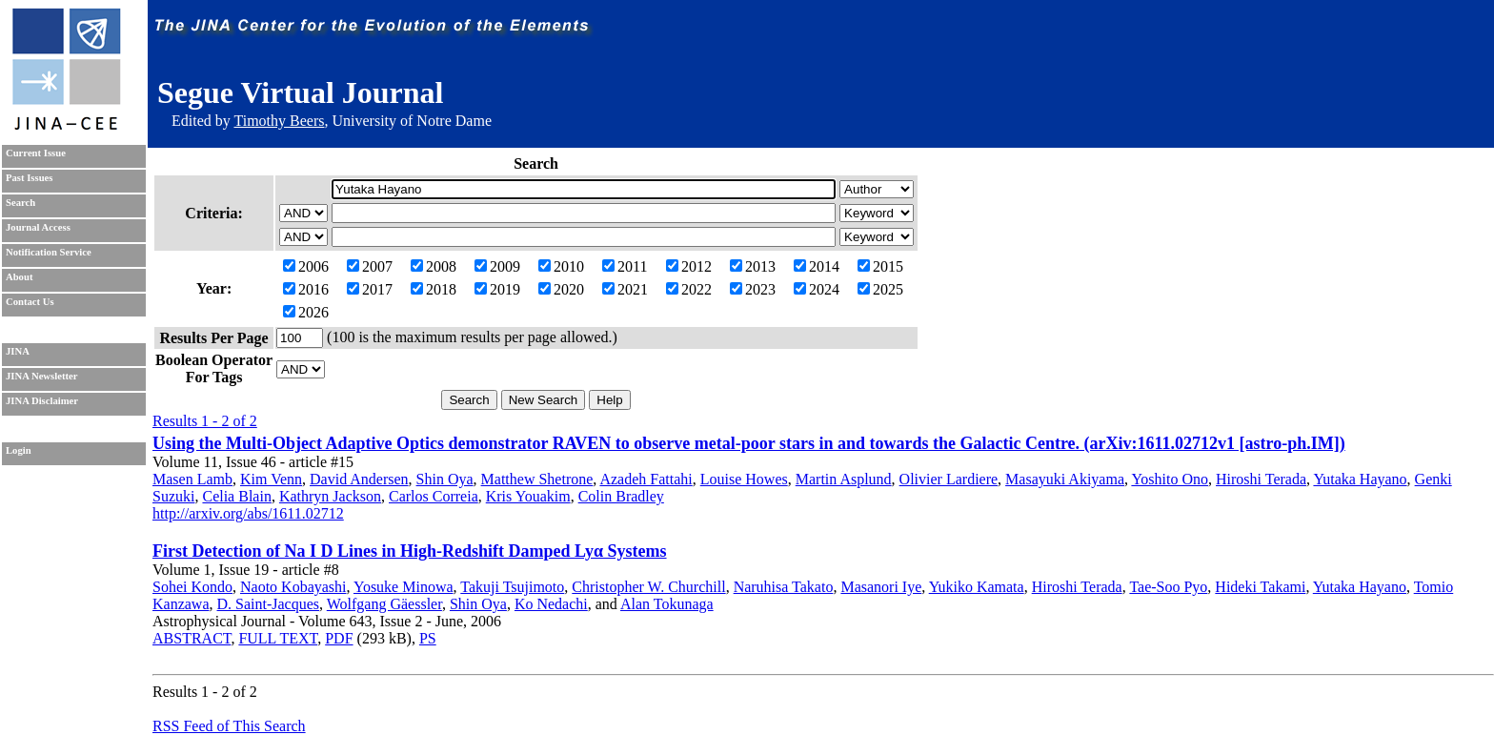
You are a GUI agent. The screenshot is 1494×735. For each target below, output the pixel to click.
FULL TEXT (277, 638)
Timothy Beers (278, 120)
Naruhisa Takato (784, 587)
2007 (370, 266)
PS (427, 638)
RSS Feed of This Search (229, 726)
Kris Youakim (528, 496)
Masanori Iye (880, 587)
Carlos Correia (433, 496)
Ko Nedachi (551, 604)
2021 (625, 289)
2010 (561, 266)
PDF (339, 638)
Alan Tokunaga (667, 604)
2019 (497, 289)
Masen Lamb (192, 479)
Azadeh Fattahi (645, 479)
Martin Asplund (844, 479)
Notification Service (48, 252)
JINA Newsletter (41, 376)
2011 (624, 266)
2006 (306, 266)
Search (20, 202)
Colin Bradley (621, 496)
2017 (370, 289)
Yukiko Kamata (976, 587)
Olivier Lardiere (949, 479)
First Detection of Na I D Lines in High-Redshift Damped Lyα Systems (409, 551)
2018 (433, 289)
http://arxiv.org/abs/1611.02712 (248, 513)
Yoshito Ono (1169, 479)
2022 (689, 289)
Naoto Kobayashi (293, 587)
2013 (753, 266)
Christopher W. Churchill (648, 587)
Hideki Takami (1260, 587)
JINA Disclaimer (42, 401)
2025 (880, 289)
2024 (816, 289)
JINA (18, 351)
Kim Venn (271, 479)
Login (18, 450)
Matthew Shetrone (537, 479)
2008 (433, 266)
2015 (880, 266)
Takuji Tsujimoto (512, 587)
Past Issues (29, 178)
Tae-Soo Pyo (1168, 587)
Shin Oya (445, 479)
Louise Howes (744, 479)
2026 (306, 312)
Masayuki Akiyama (1064, 479)
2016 (306, 289)
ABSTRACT (191, 638)
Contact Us (30, 301)
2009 (497, 266)
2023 (753, 289)
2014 (816, 266)
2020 (561, 289)
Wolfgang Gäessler (384, 604)
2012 (689, 266)
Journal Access (38, 227)
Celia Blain (236, 496)
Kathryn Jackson (330, 496)
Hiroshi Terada (1261, 479)
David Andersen (359, 479)
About (19, 277)
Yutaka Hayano (1359, 479)
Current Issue (36, 153)
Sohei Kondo (192, 587)
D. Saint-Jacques (268, 604)
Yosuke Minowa (403, 587)
